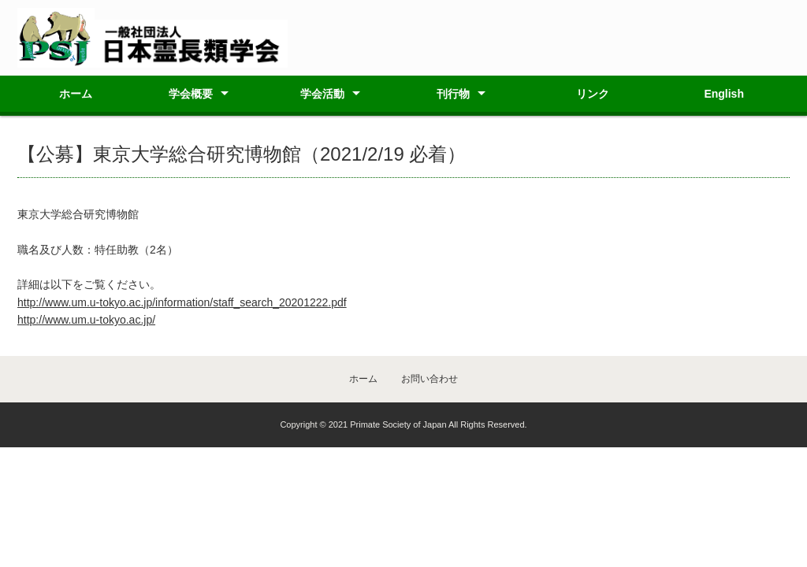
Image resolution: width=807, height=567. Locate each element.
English (724, 93)
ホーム (75, 93)
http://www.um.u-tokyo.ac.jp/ (86, 319)
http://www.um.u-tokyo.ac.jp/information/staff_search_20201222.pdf (182, 302)
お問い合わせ (429, 378)
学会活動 (322, 93)
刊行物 (453, 93)
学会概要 (191, 93)
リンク (592, 93)
